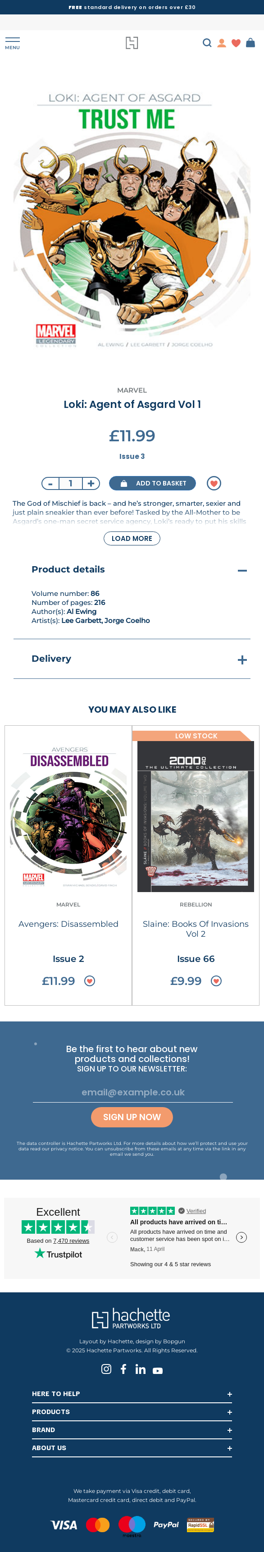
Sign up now (132, 1117)
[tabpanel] (132, 221)
